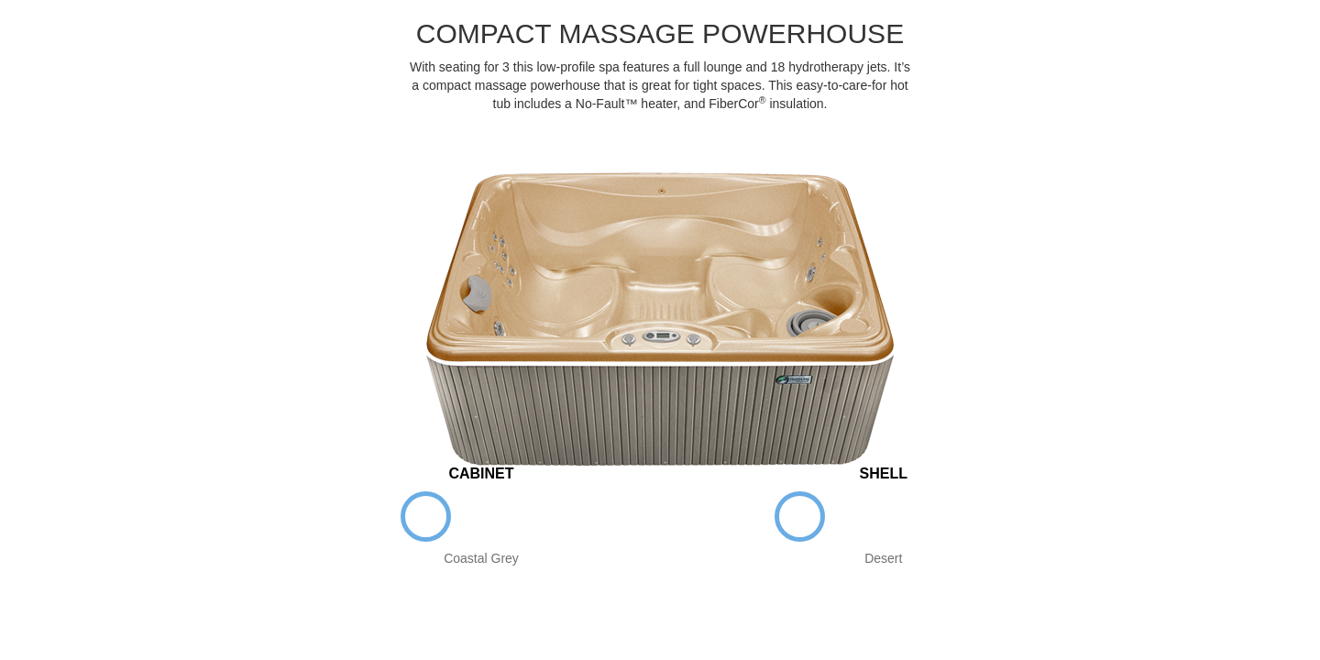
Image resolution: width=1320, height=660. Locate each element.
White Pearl (855, 516)
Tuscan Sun (967, 516)
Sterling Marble (911, 516)
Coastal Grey (425, 516)
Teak (536, 516)
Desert (799, 516)
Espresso (481, 516)
